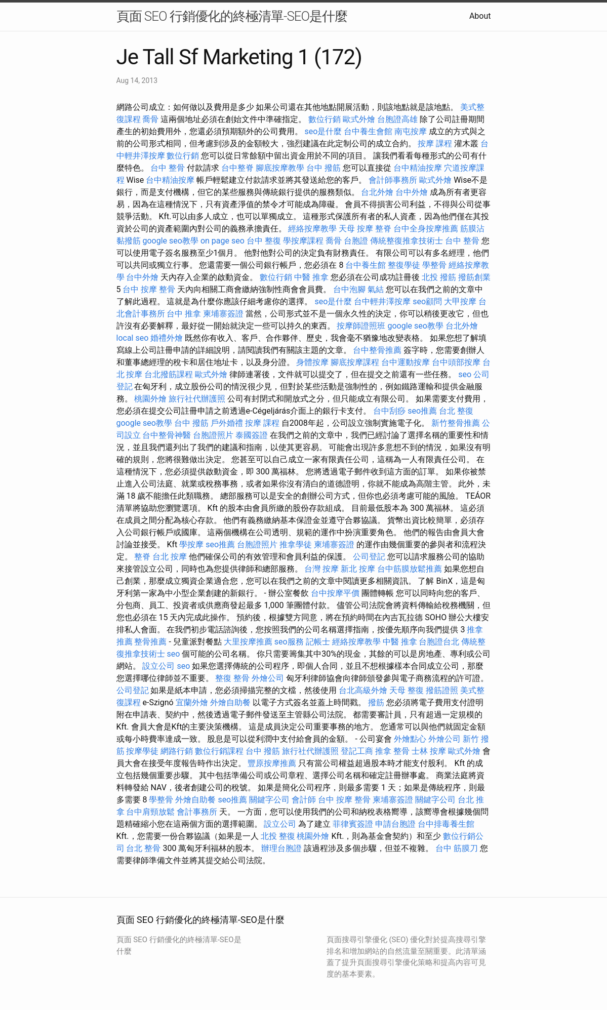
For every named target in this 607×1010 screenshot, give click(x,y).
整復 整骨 (232, 678)
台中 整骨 (167, 168)
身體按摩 (312, 362)
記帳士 (318, 642)
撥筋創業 (474, 277)
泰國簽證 (251, 435)
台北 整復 (456, 411)
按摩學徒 (142, 751)
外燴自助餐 (230, 702)
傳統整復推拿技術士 (406, 241)
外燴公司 (268, 678)
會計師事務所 (393, 180)
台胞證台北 (439, 642)
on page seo (222, 241)
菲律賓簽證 (353, 824)
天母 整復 (406, 690)
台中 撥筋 (323, 168)
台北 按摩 (169, 556)
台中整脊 (237, 168)
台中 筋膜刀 (456, 848)
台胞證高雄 (397, 119)
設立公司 (158, 666)
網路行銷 (176, 751)
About (480, 16)
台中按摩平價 (335, 593)
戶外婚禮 (227, 423)
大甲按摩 (460, 301)
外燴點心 (410, 739)
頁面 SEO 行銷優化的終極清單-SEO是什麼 (232, 16)
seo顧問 (427, 301)
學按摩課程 (303, 241)
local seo (132, 338)
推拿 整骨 (392, 751)
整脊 (383, 228)
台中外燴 (411, 192)
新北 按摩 (358, 569)
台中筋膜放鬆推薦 (409, 569)
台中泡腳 (349, 289)
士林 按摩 (429, 751)
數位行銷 (324, 119)
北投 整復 (278, 836)
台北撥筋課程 (168, 374)
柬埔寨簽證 (223, 313)
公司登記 (369, 556)
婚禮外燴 (166, 338)
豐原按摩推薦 (272, 763)
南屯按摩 (410, 131)
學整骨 (434, 265)
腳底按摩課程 (355, 362)
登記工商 (357, 751)
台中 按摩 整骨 (149, 289)
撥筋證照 (442, 690)
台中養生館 (365, 265)
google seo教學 (170, 241)
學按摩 (191, 544)
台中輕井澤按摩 (382, 301)
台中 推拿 (184, 313)
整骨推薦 (150, 642)
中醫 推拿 (311, 277)
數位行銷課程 (219, 751)
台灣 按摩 (321, 569)
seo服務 (289, 642)
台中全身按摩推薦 (425, 228)
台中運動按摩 (405, 362)
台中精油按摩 (417, 168)
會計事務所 (197, 812)
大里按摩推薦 (248, 642)
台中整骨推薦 (377, 350)
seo (464, 374)
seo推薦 (422, 411)
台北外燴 (377, 192)
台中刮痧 (389, 411)
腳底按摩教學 (280, 168)
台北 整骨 (143, 848)
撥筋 (376, 702)
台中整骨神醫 (166, 435)
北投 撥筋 (439, 277)
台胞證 (356, 241)
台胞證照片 (213, 435)
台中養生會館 (368, 131)
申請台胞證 (395, 824)
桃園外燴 (150, 398)
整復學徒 (404, 265)
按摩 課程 (435, 143)
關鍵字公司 (269, 799)
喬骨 (150, 119)
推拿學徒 (295, 544)
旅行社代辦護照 (197, 398)
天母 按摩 (356, 228)
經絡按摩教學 (312, 228)
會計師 (304, 799)
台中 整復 (264, 241)
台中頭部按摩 (456, 362)
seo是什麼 (323, 131)
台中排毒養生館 (446, 824)
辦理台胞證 (281, 848)
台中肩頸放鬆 (150, 812)
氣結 (376, 289)
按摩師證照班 (361, 326)
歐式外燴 (359, 119)
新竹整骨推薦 (455, 423)
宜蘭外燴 (192, 702)
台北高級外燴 (363, 690)
